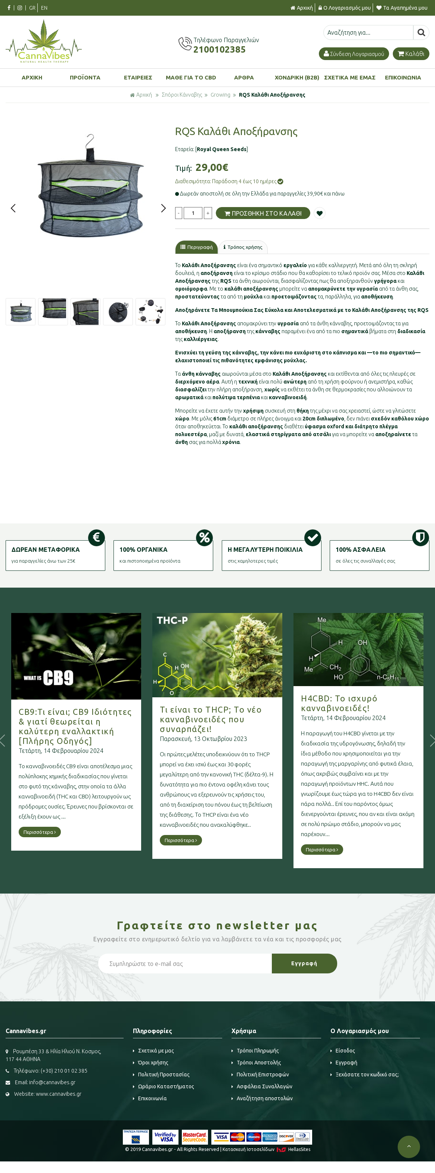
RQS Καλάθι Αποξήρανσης (272, 95)
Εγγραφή (343, 1063)
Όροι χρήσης (150, 1063)
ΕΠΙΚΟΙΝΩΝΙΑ (403, 77)
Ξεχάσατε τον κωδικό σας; (364, 1075)
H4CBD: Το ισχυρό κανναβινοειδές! (339, 703)
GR (32, 8)
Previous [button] (13, 208)
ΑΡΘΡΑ (244, 77)
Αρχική (301, 8)
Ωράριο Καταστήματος (163, 1087)
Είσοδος (342, 1051)
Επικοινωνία (150, 1099)
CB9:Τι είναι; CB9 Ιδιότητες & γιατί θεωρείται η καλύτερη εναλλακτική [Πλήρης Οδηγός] (75, 726)
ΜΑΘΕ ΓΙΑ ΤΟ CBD (191, 77)
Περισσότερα (40, 832)
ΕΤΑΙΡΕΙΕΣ (138, 77)
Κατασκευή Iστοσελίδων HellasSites (266, 1149)
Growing (220, 95)
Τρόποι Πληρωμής (255, 1051)
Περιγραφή (197, 247)
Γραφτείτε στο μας (218, 925)
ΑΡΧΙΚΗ (32, 77)
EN (44, 8)
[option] (88, 188)
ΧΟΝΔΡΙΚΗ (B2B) (297, 77)
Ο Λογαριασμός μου (345, 8)
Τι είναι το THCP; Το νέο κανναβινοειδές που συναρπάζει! (211, 719)
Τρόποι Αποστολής (256, 1063)
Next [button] (163, 208)
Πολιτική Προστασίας (161, 1075)
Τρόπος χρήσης (246, 247)
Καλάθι (411, 53)
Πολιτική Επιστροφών (260, 1075)
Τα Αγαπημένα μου (402, 8)
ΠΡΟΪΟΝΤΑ (85, 77)
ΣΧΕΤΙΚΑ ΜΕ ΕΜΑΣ (350, 77)
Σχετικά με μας (153, 1051)
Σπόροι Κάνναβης (182, 95)
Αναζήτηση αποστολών (262, 1099)
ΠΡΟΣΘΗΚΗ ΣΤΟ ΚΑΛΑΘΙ (263, 213)
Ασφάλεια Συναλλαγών (262, 1087)
